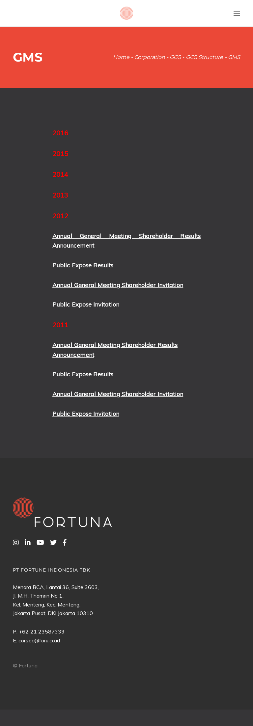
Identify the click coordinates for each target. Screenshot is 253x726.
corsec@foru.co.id (39, 640)
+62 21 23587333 (42, 631)
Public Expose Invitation (85, 304)
